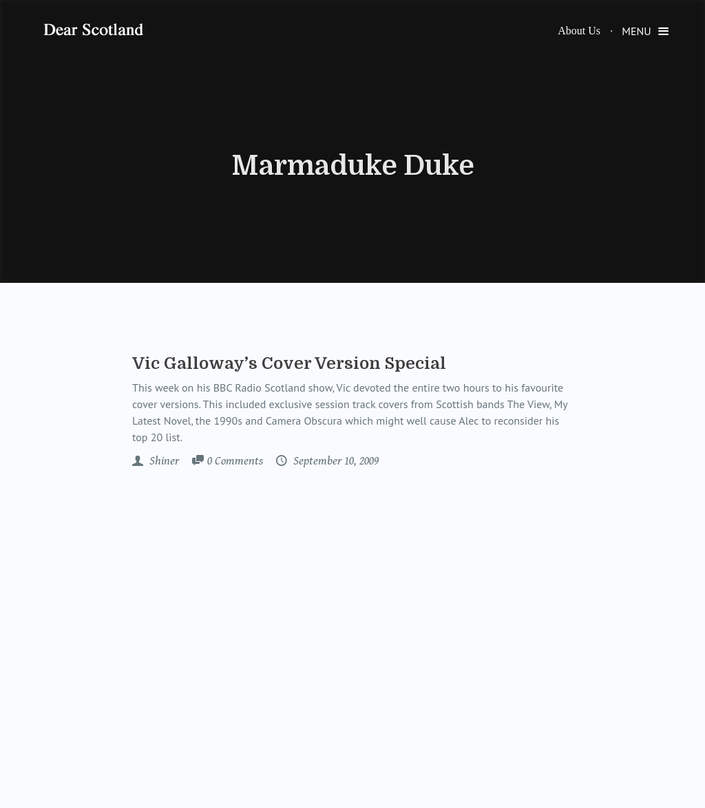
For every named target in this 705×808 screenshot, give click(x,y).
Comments (235, 462)
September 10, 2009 (335, 461)
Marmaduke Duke (352, 165)
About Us (579, 30)
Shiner (163, 461)
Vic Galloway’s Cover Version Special (289, 363)
